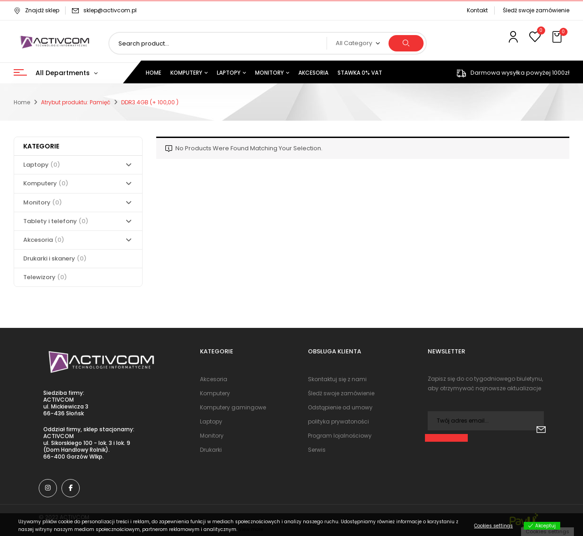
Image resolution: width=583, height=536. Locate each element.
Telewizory (45, 277)
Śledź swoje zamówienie (536, 10)
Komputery (45, 183)
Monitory (42, 202)
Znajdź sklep (36, 10)
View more (251, 529)
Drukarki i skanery (55, 258)
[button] (558, 37)
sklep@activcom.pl (110, 10)
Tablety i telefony (55, 221)
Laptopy (41, 164)
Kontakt (477, 10)
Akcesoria (43, 239)
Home (22, 102)
